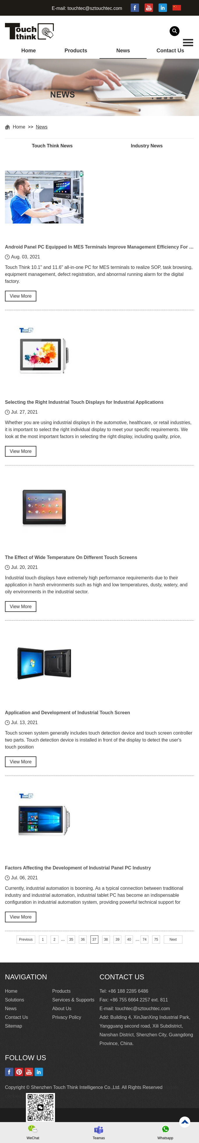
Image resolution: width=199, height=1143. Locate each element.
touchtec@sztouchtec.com (94, 8)
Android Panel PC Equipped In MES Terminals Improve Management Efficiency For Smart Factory (99, 246)
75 (156, 939)
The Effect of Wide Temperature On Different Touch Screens (71, 557)
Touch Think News (52, 145)
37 (94, 939)
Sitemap (13, 1026)
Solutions (14, 999)
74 (144, 939)
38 (106, 939)
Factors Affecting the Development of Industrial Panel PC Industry (78, 867)
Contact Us (170, 50)
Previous (26, 939)
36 (83, 939)
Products (76, 50)
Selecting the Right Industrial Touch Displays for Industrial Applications (84, 402)
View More (20, 296)
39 (117, 939)
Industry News (147, 145)
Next (173, 939)
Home (28, 50)
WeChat (33, 1138)
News (123, 50)
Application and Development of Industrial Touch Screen (67, 712)
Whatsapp (165, 1138)
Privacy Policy (66, 1017)
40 (129, 939)
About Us (62, 1008)
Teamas (99, 1138)
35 (71, 939)
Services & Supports (73, 999)
